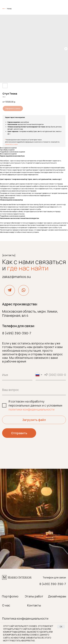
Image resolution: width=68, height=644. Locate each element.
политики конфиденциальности (31, 409)
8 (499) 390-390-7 (16, 333)
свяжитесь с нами (11, 144)
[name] (17, 375)
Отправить (19, 433)
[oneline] (34, 389)
